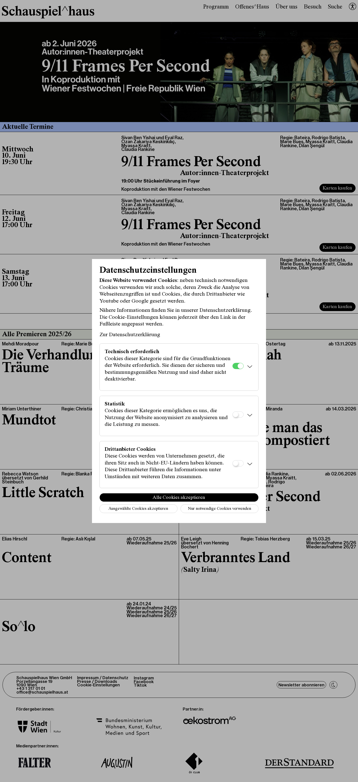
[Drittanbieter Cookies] (238, 463)
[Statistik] (238, 414)
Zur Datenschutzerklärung (129, 335)
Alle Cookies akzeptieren (179, 497)
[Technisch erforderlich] (238, 366)
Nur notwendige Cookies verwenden (219, 509)
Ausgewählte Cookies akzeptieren (138, 509)
